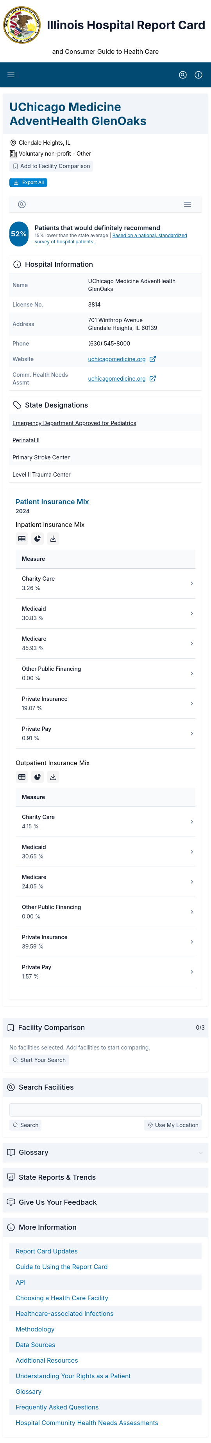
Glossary (29, 1391)
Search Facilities (46, 1087)
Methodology (35, 1329)
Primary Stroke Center (41, 457)
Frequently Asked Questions (57, 1407)
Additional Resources (47, 1360)
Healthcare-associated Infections (64, 1313)
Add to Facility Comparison (51, 166)
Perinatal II (26, 440)
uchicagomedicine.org (122, 359)
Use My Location (172, 1125)
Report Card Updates (47, 1251)
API (21, 1282)
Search (25, 1125)
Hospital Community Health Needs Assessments (87, 1423)
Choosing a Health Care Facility (62, 1298)
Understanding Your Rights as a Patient (73, 1376)
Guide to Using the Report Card (62, 1267)
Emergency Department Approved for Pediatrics (74, 423)
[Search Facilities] (105, 1110)
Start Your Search (39, 1060)
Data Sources (35, 1345)
